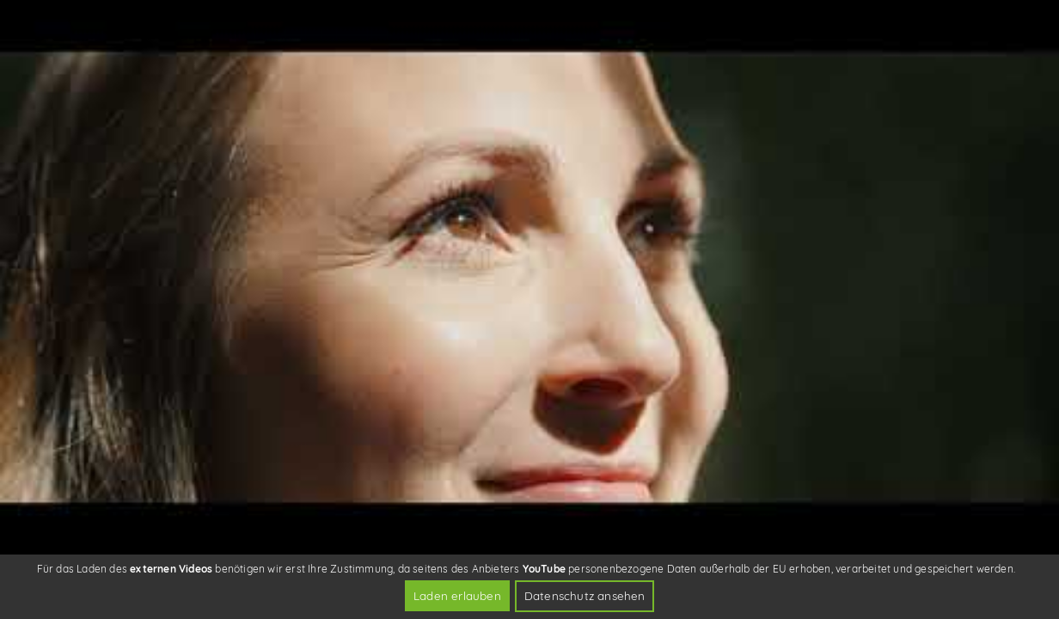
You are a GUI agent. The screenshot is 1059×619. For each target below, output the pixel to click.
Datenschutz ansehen (585, 595)
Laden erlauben (457, 595)
